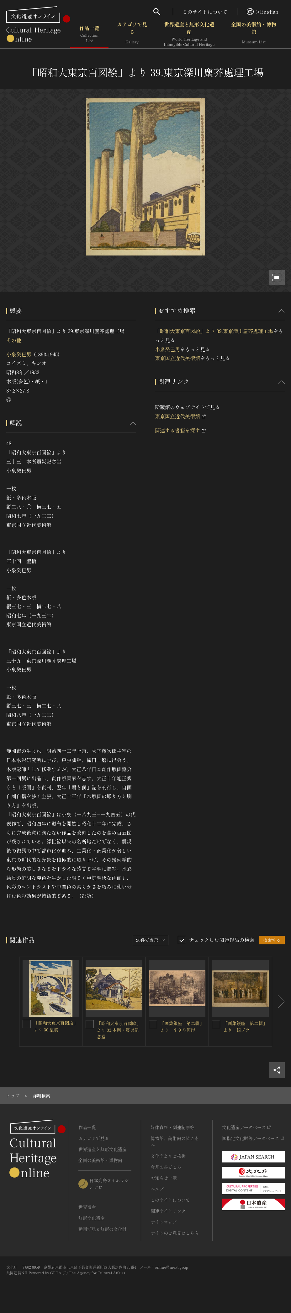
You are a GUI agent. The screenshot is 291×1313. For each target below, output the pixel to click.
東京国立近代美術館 (177, 358)
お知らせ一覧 (164, 1178)
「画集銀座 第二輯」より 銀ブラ (245, 1026)
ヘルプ (157, 1189)
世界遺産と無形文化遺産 (189, 34)
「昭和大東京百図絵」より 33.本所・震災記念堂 (119, 1030)
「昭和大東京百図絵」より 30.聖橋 (56, 1026)
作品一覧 (89, 34)
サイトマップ (164, 1222)
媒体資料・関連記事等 (172, 1127)
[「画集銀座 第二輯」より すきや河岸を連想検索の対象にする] (153, 1024)
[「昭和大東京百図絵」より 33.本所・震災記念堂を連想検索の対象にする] (90, 1024)
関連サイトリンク (168, 1211)
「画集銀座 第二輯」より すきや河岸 (182, 1026)
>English (262, 11)
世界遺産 (87, 1207)
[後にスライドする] (278, 1002)
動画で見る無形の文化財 (102, 1229)
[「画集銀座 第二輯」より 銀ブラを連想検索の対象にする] (216, 1024)
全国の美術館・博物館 (253, 34)
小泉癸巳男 (18, 354)
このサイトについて (205, 11)
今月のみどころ (166, 1167)
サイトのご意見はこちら (175, 1233)
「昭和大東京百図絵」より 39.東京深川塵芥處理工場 (214, 331)
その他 (13, 340)
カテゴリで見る (132, 34)
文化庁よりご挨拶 (168, 1156)
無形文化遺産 (91, 1218)
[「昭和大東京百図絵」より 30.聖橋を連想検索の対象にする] (27, 1024)
